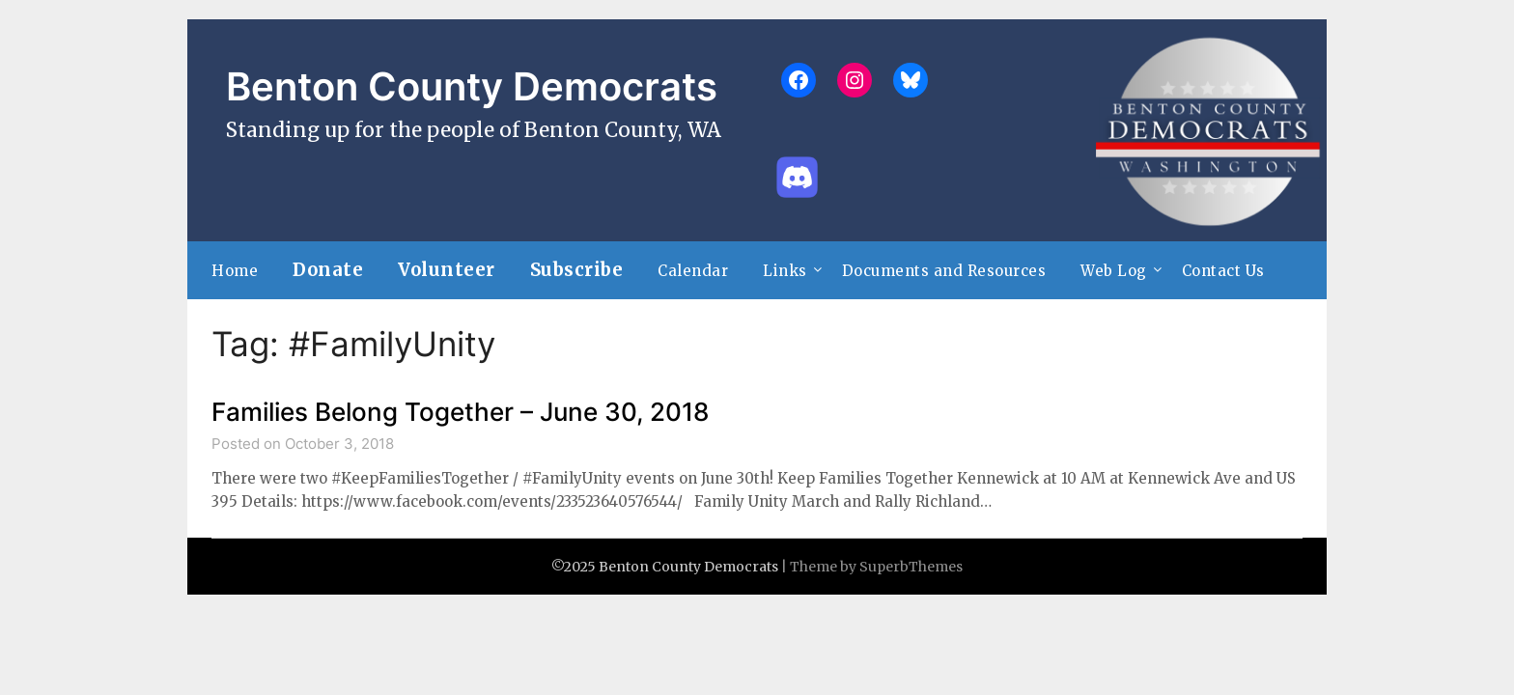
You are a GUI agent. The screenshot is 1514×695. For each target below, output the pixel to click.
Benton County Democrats (471, 86)
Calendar (693, 271)
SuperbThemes (911, 566)
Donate (328, 270)
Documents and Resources (944, 271)
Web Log (1113, 271)
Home (234, 271)
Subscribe (577, 270)
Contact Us (1223, 271)
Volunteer (446, 270)
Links (785, 271)
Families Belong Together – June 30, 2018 (460, 412)
